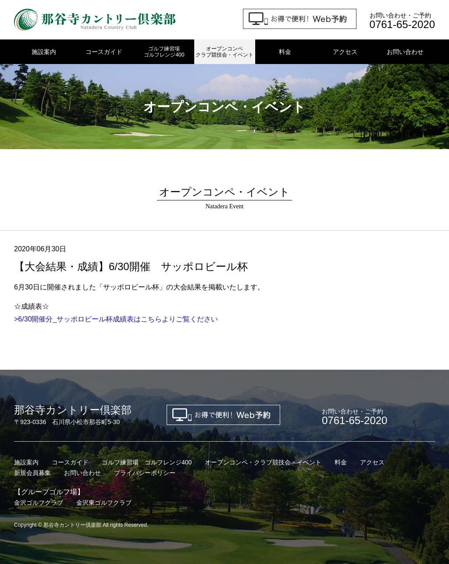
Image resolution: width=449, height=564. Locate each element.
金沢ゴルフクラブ (38, 502)
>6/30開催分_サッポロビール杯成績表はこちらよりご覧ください (116, 319)
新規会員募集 (32, 472)
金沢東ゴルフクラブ (104, 502)
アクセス (345, 51)
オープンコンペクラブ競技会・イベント (224, 52)
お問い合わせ (405, 51)
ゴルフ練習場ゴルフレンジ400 (164, 52)
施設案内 (44, 51)
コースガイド (104, 51)
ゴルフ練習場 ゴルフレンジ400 (147, 462)
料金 (285, 51)
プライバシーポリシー (144, 472)
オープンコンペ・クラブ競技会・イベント (263, 462)
